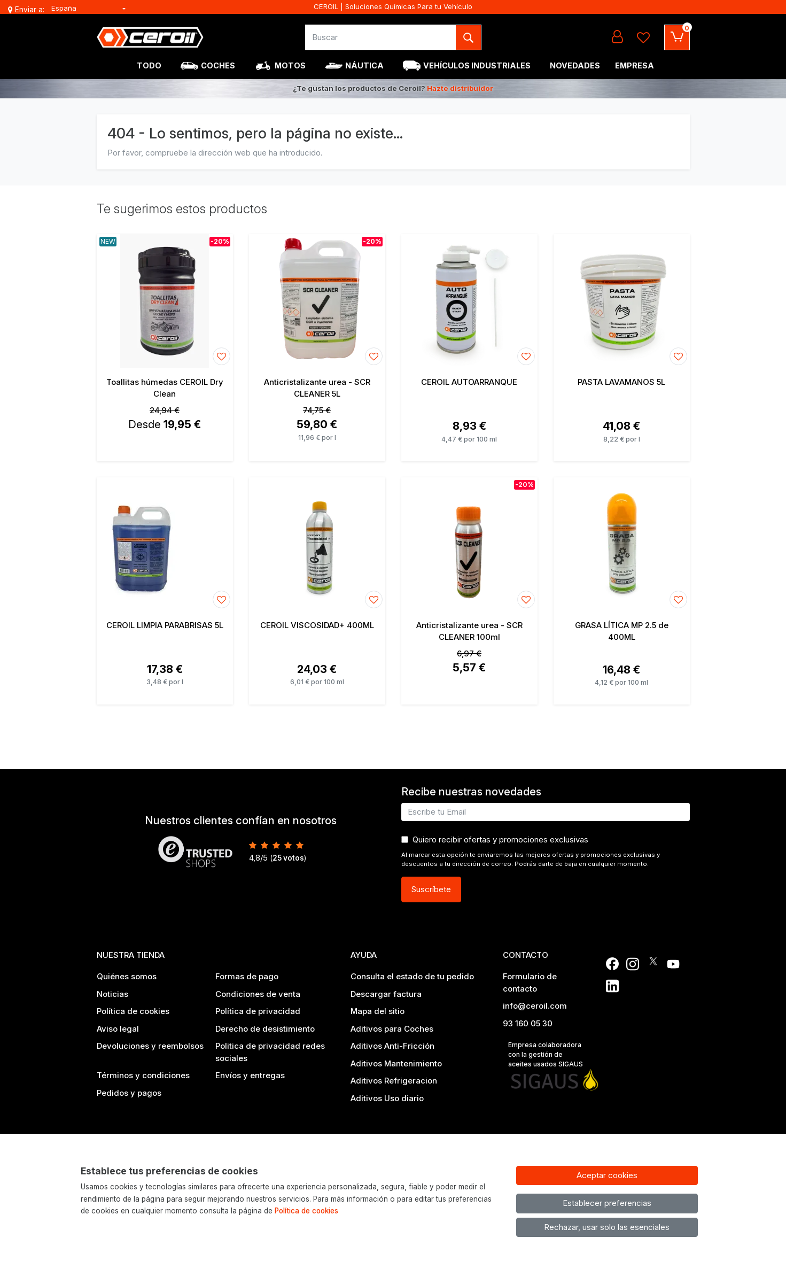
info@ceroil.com (535, 1006)
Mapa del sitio (377, 1011)
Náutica (364, 65)
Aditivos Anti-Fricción (392, 1046)
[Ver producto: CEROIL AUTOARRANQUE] (469, 301)
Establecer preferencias (607, 1203)
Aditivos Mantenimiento (396, 1063)
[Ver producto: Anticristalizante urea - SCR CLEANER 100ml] (469, 544)
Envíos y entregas (250, 1075)
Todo (149, 65)
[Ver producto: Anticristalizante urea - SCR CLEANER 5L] (317, 301)
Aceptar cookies (607, 1175)
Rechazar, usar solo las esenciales (607, 1227)
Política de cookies (133, 1011)
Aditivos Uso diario (387, 1098)
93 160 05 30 (527, 1023)
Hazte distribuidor (460, 88)
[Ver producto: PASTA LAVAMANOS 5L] (622, 301)
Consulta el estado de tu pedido (412, 976)
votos (288, 858)
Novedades (575, 65)
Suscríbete (431, 889)
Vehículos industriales (477, 65)
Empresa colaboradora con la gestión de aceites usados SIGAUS (545, 1054)
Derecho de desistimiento (265, 1029)
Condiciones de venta (257, 994)
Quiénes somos (127, 976)
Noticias (112, 994)
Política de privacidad (257, 1011)
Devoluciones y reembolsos (150, 1046)
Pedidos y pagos (129, 1093)
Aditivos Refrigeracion (394, 1080)
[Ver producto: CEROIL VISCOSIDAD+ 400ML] (317, 544)
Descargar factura (386, 994)
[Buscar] (380, 37)
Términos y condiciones (143, 1075)
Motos (290, 65)
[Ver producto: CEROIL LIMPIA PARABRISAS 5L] (165, 544)
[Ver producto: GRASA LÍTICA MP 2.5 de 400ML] (622, 544)
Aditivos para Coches (392, 1029)
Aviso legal (118, 1029)
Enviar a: (29, 9)
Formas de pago (246, 976)
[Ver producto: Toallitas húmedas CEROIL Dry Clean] (165, 301)
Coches (218, 65)
